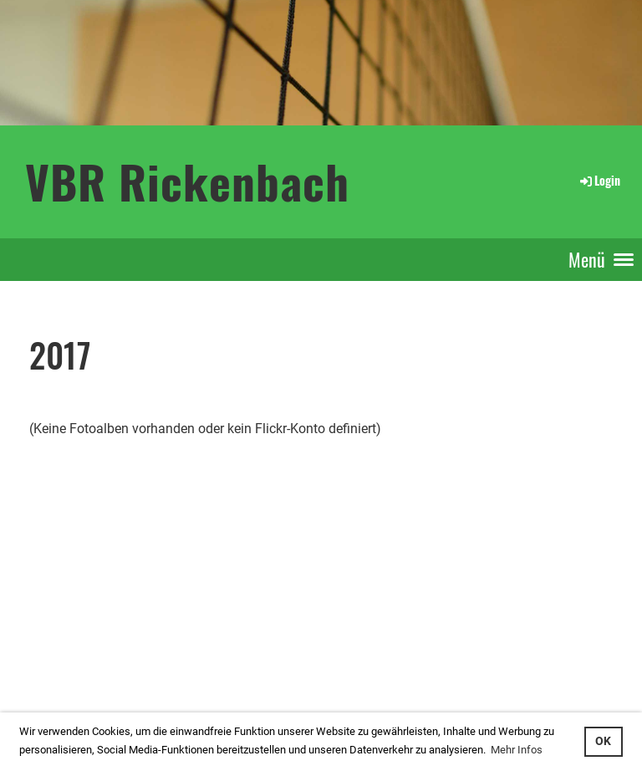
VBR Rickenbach (187, 181)
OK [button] (603, 741)
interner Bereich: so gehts (65, 651)
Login (599, 180)
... (69, 670)
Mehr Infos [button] (517, 749)
